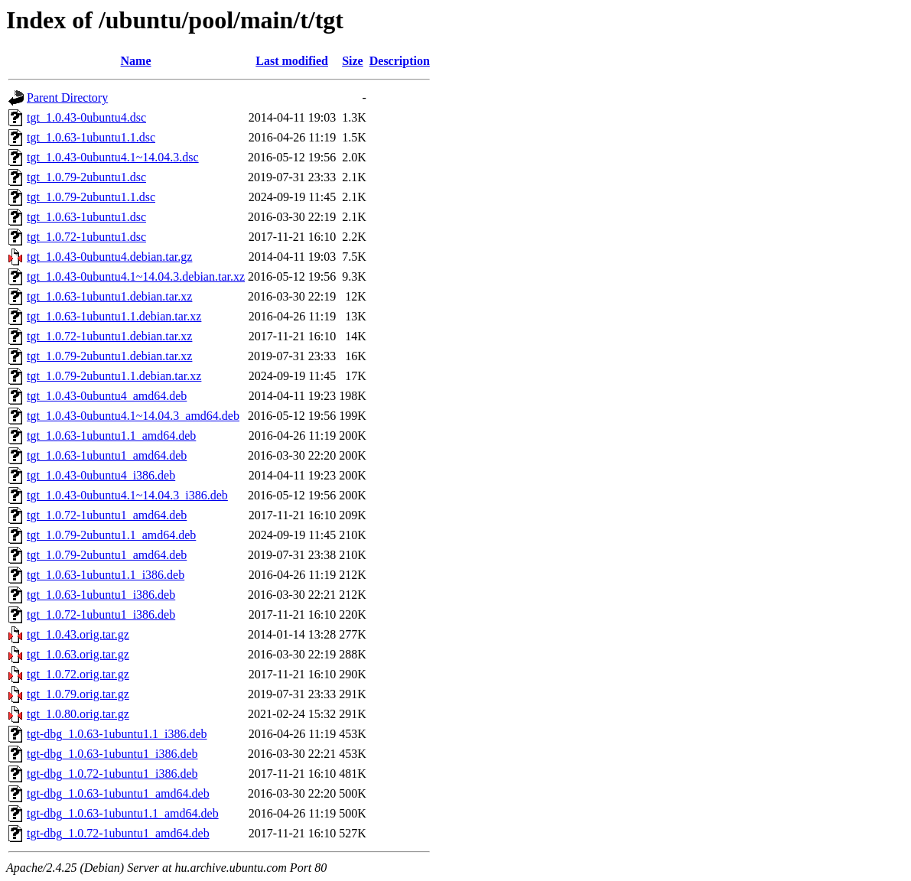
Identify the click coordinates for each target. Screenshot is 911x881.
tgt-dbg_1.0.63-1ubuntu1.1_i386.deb (117, 733)
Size (352, 60)
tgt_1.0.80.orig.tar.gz (78, 713)
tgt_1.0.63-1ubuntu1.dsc (86, 216)
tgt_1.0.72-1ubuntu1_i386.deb (101, 614)
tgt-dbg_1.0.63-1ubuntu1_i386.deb (112, 753)
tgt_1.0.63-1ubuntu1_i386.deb (101, 594)
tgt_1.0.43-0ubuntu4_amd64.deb (107, 395)
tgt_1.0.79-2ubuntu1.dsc (86, 177)
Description (399, 60)
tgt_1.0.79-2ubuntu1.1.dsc (91, 196)
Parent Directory (67, 97)
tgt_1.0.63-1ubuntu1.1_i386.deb (105, 574)
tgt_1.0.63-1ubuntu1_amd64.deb (107, 455)
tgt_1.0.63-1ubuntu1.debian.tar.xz (109, 296)
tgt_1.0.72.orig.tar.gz (78, 674)
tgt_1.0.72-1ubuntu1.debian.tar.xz (109, 336)
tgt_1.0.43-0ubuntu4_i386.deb (101, 475)
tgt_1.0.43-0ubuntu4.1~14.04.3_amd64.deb (133, 415)
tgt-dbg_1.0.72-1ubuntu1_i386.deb (112, 773)
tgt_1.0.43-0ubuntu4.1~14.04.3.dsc (113, 157)
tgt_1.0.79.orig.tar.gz (78, 694)
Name (136, 60)
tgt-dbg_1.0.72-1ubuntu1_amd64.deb (118, 833)
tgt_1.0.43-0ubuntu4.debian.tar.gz (109, 256)
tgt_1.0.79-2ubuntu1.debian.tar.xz (109, 355)
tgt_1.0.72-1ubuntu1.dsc (86, 236)
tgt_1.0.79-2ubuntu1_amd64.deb (107, 554)
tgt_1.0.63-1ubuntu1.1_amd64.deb (111, 435)
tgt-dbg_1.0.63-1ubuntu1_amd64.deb (118, 793)
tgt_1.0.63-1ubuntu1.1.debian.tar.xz (114, 316)
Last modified (291, 60)
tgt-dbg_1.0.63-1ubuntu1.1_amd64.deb (123, 813)
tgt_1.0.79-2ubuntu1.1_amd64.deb (111, 534)
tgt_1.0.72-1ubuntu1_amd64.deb (107, 515)
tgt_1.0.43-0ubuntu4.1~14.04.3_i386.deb (127, 495)
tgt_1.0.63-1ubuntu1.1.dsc (91, 137)
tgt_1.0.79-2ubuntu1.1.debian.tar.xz (114, 375)
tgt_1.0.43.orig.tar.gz (78, 634)
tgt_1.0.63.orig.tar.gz (78, 654)
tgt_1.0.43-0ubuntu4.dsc (86, 117)
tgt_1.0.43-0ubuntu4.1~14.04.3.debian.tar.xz (136, 276)
